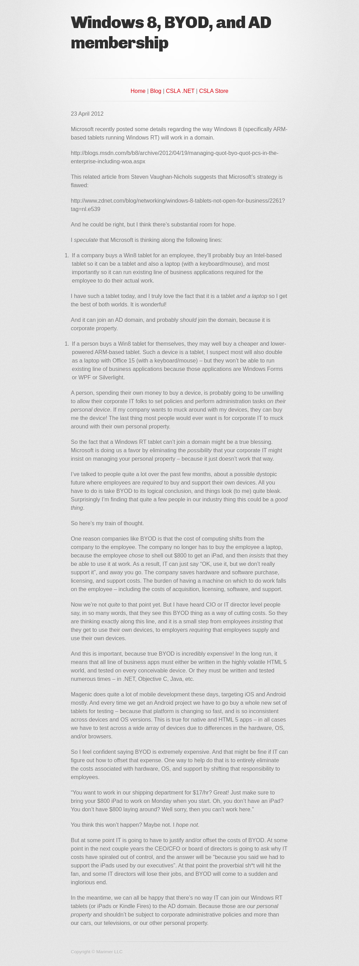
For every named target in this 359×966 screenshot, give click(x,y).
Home (138, 91)
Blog (155, 91)
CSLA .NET (180, 91)
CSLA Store (214, 91)
